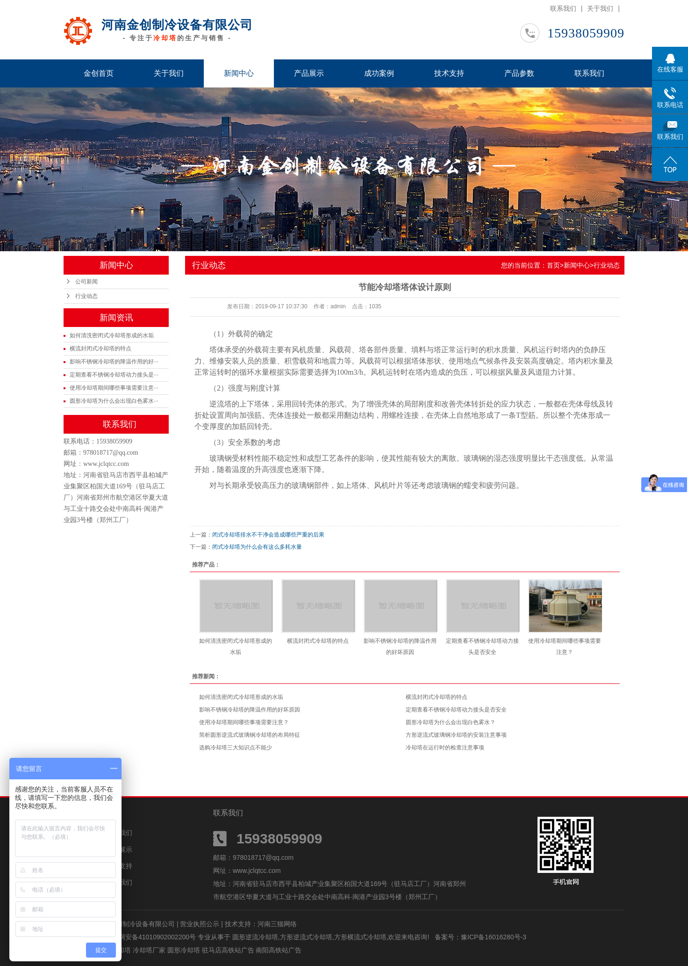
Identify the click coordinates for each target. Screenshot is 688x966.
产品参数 (519, 73)
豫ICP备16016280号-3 (493, 937)
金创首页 (99, 73)
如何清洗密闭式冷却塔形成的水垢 (112, 335)
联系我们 (563, 8)
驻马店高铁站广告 (229, 950)
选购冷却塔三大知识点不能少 (235, 747)
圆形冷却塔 (184, 950)
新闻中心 (239, 73)
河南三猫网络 (277, 924)
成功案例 (379, 73)
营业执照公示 (199, 924)
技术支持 (449, 73)
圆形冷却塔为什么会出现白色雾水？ (450, 722)
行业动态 (86, 296)
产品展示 (309, 73)
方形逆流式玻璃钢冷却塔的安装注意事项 (456, 735)
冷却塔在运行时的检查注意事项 (445, 747)
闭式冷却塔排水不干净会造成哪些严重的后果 (268, 534)
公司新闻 (86, 281)
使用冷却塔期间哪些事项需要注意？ (244, 722)
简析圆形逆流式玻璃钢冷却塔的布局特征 (249, 735)
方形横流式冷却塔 (360, 937)
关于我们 (600, 8)
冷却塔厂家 (150, 950)
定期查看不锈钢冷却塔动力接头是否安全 (456, 709)
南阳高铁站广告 (278, 950)
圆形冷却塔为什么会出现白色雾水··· (114, 401)
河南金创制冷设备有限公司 (177, 25)
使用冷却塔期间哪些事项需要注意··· (114, 388)
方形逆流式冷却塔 (306, 937)
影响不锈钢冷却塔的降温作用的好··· (114, 361)
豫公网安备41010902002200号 (151, 937)
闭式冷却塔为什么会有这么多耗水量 (257, 547)
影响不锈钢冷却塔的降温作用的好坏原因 (249, 709)
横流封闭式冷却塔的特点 (100, 348)
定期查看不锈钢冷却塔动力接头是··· (114, 374)
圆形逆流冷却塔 (255, 937)
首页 (553, 265)
